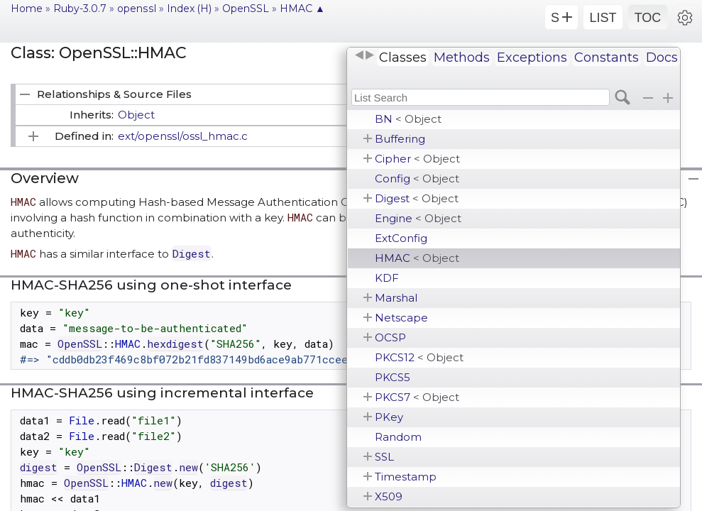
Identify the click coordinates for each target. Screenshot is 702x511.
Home (27, 8)
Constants (606, 57)
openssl (136, 8)
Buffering (400, 138)
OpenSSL (245, 8)
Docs (662, 57)
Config (417, 178)
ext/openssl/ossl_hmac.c (183, 136)
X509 (388, 496)
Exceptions (532, 57)
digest (38, 467)
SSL (384, 456)
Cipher (417, 158)
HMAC (417, 258)
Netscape (401, 317)
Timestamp (406, 476)
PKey (389, 417)
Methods (462, 57)
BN (408, 119)
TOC (648, 18)
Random (398, 437)
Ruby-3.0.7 (79, 8)
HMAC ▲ (302, 8)
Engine (418, 218)
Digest (417, 198)
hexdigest (175, 343)
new (188, 467)
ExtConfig (401, 238)
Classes (403, 57)
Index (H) (189, 8)
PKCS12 (419, 357)
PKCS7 (417, 397)
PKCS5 (392, 377)
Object (136, 114)
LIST (602, 18)
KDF (387, 278)
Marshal (396, 297)
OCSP (390, 337)
